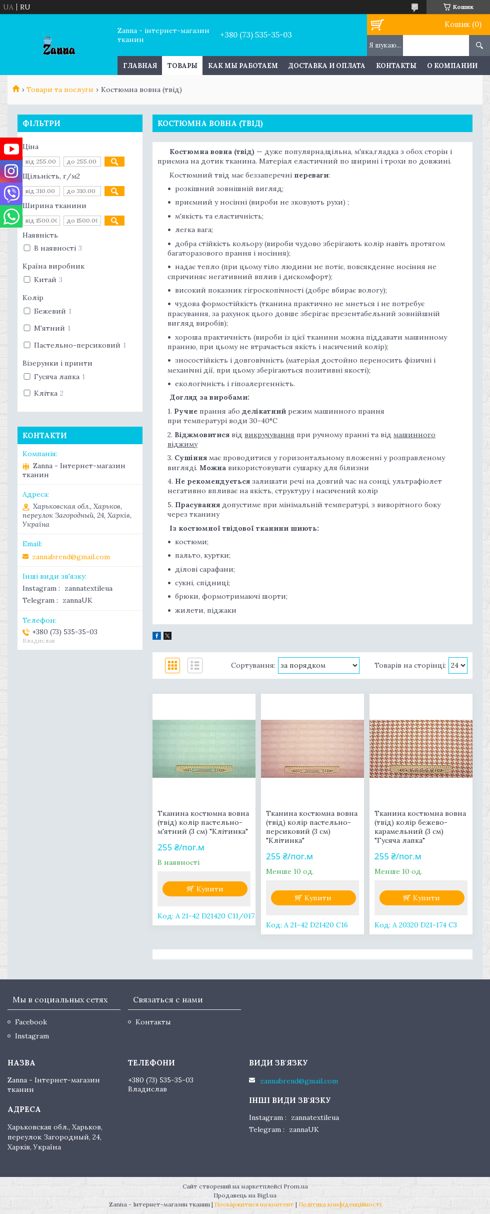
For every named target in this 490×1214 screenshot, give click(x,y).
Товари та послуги (60, 89)
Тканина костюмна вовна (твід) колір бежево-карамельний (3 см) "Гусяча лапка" (420, 827)
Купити (210, 888)
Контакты (396, 66)
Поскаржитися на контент (254, 1204)
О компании (452, 66)
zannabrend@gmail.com (71, 556)
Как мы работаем (243, 66)
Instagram (32, 1035)
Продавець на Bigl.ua (245, 1195)
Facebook (31, 1021)
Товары (183, 66)
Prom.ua (296, 1186)
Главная (140, 66)
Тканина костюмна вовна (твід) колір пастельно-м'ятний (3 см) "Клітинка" (203, 822)
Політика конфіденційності (340, 1204)
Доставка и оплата (327, 66)
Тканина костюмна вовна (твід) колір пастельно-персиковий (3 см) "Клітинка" (312, 827)
